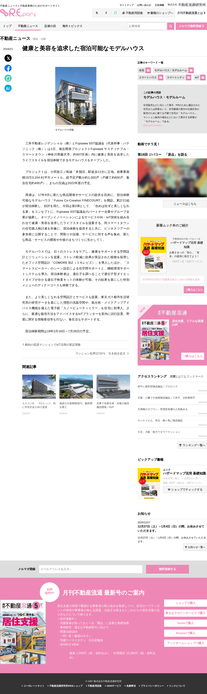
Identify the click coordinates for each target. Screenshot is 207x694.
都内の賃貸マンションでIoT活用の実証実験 (51, 344)
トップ (7, 26)
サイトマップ (127, 5)
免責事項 (130, 686)
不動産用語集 (132, 12)
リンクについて (176, 686)
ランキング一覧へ (192, 445)
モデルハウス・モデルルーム (170, 70)
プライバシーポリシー (151, 686)
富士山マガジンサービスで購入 (186, 613)
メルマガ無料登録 (191, 26)
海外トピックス (72, 26)
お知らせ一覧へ (195, 547)
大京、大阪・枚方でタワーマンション (172, 433)
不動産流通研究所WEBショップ (65, 686)
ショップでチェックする (184, 489)
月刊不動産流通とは (191, 12)
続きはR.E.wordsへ (153, 125)
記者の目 (50, 26)
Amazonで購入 (185, 633)
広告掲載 (159, 5)
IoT (197, 77)
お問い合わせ (144, 5)
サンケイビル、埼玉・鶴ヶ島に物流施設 (172, 422)
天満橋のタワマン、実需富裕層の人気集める (172, 411)
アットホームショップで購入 (185, 643)
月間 (173, 376)
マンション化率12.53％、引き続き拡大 (102, 353)
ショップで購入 (186, 603)
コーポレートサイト (33, 686)
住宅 (141, 70)
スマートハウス (148, 77)
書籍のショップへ (160, 12)
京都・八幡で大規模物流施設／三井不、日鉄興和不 (172, 399)
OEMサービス (113, 686)
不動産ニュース (28, 26)
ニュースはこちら (185, 203)
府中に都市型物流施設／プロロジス (172, 388)
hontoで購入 (185, 623)
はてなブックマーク (191, 376)
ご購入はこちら (194, 289)
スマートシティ (175, 77)
